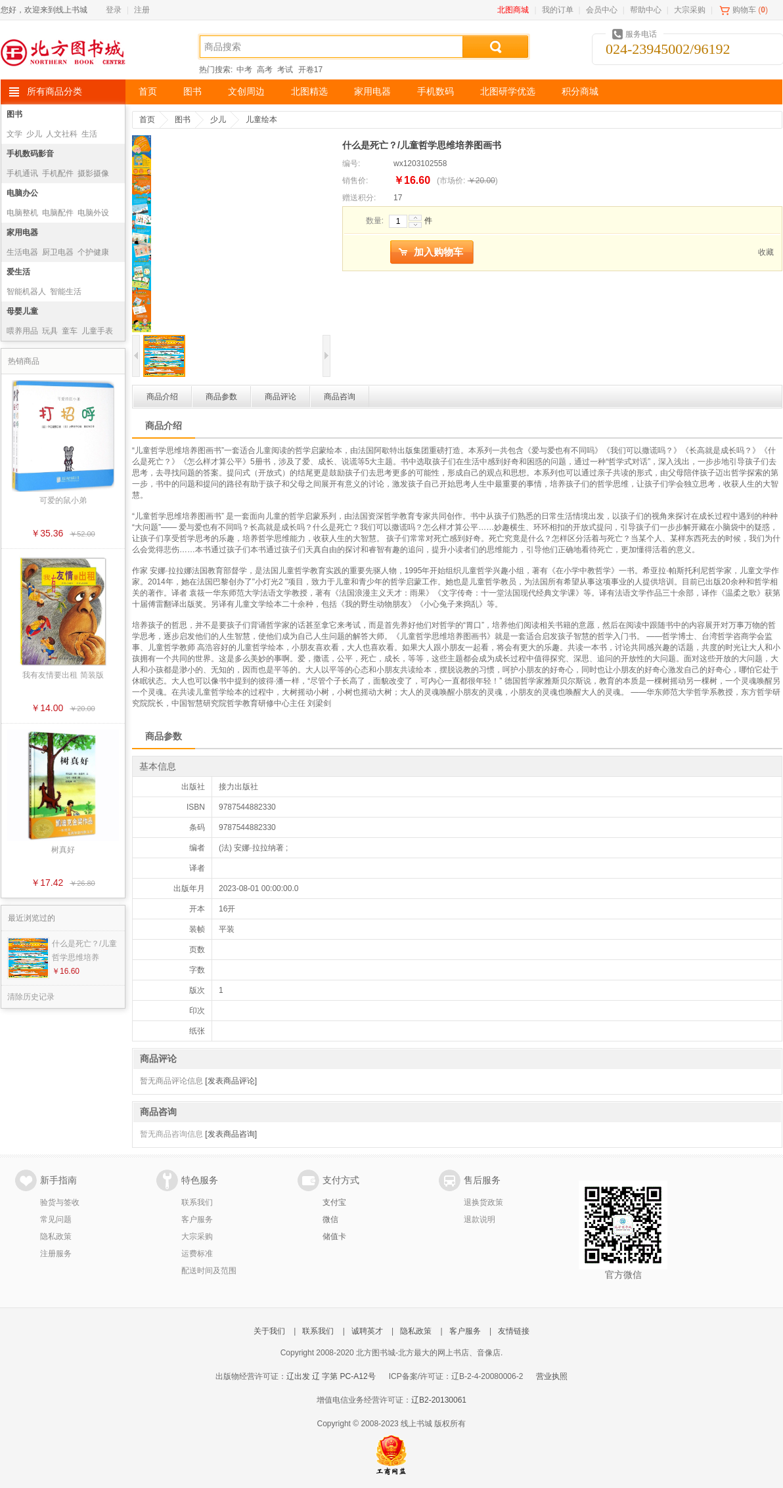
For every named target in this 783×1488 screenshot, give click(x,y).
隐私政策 (56, 1236)
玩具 (50, 331)
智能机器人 (26, 291)
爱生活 (18, 271)
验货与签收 (59, 1202)
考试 (285, 69)
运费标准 (197, 1253)
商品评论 (280, 396)
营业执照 (552, 1376)
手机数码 (435, 92)
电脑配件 (58, 212)
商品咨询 (339, 396)
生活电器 (22, 252)
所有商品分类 (54, 92)
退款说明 (479, 1219)
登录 (114, 9)
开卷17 (310, 69)
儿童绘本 (261, 119)
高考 (265, 69)
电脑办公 (22, 193)
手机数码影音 (30, 153)
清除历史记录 (31, 996)
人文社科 (62, 134)
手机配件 (58, 173)
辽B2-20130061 (438, 1400)
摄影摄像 (93, 173)
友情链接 (513, 1331)
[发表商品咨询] (231, 1134)
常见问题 (56, 1219)
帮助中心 (645, 9)
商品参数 (221, 396)
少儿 (34, 134)
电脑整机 (22, 212)
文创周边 (246, 92)
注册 (142, 9)
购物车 (744, 9)
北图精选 (309, 92)
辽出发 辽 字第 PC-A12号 (331, 1376)
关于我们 (269, 1331)
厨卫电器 (58, 252)
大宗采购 (689, 9)
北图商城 (513, 9)
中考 (244, 69)
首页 (148, 92)
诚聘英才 (367, 1331)
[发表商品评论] (231, 1080)
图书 (192, 92)
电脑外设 (93, 212)
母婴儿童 (22, 311)
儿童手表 (97, 331)
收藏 (766, 252)
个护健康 (93, 252)
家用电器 (372, 92)
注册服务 (56, 1253)
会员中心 (601, 9)
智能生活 (65, 291)
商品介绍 (162, 396)
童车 (70, 331)
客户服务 (197, 1219)
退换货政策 (483, 1202)
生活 (89, 134)
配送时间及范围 (208, 1270)
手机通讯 (22, 173)
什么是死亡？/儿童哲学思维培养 (84, 950)
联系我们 (197, 1202)
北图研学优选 (507, 92)
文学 (14, 134)
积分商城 (580, 92)
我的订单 (557, 9)
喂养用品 (22, 331)
